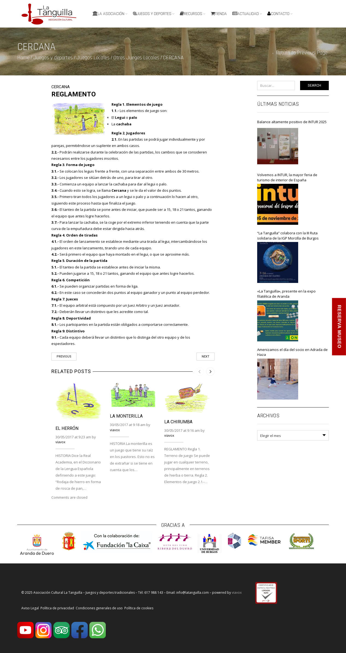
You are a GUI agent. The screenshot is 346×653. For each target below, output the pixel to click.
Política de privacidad (57, 608)
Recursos (191, 14)
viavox (60, 442)
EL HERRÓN (66, 428)
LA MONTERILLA (126, 416)
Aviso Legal (30, 608)
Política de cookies (138, 608)
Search (314, 85)
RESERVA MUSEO (339, 326)
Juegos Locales (93, 57)
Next (205, 356)
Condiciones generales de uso (99, 608)
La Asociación (108, 14)
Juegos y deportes (152, 14)
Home (23, 57)
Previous (64, 356)
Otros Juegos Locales (136, 57)
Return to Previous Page (301, 52)
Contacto (278, 14)
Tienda (219, 14)
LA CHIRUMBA (178, 421)
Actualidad (245, 14)
